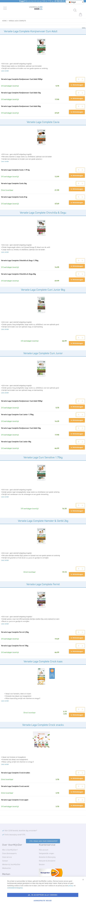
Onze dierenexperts (9, 853)
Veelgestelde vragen (46, 853)
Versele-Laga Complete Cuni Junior (43, 353)
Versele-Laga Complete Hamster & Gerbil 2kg (43, 521)
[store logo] (36, 8)
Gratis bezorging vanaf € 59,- (15, 834)
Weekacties (6, 868)
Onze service (7, 857)
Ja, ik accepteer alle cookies (42, 895)
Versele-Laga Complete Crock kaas (43, 661)
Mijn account (43, 850)
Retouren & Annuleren (47, 861)
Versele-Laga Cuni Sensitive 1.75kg (43, 457)
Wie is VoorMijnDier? (10, 850)
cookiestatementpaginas (15, 888)
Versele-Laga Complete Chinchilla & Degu (43, 212)
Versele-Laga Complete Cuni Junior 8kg (43, 290)
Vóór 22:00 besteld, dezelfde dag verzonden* (20, 830)
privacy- (70, 886)
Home (4, 20)
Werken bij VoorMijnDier (11, 864)
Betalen (42, 864)
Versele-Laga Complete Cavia (43, 122)
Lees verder (5, 71)
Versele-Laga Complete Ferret (43, 584)
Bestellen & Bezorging (47, 857)
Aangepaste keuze (43, 901)
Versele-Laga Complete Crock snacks (43, 725)
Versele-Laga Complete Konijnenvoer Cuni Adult (30, 31)
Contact (5, 861)
